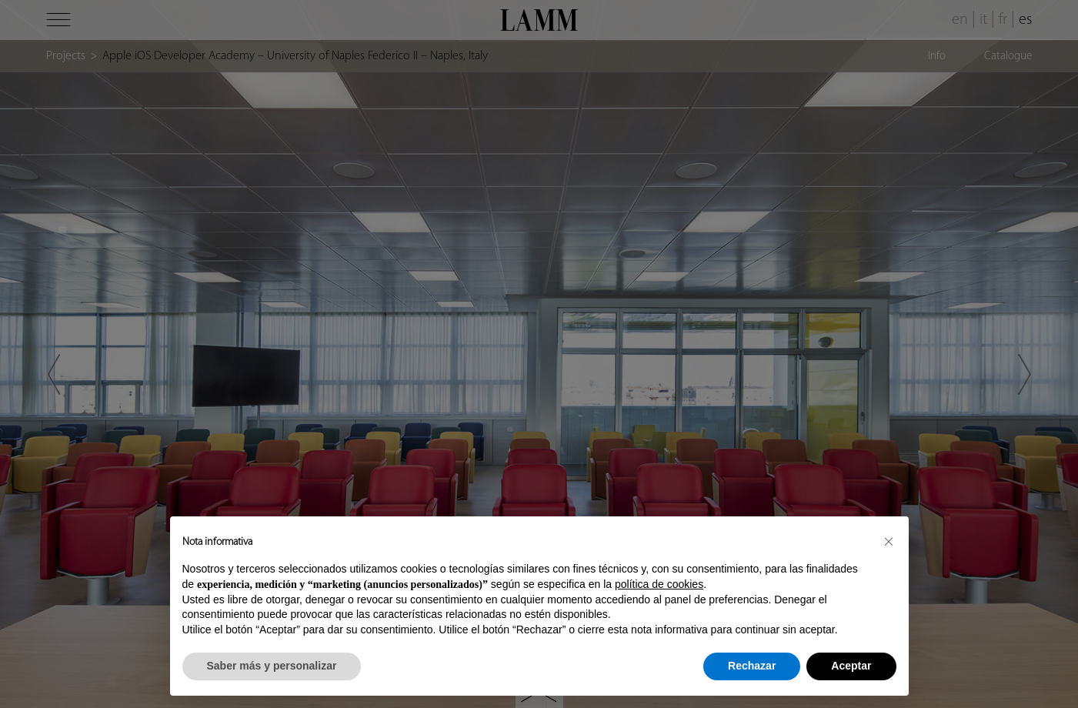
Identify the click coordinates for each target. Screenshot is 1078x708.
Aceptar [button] (851, 666)
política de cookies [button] (659, 584)
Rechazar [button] (752, 666)
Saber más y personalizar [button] (272, 666)
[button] (888, 541)
